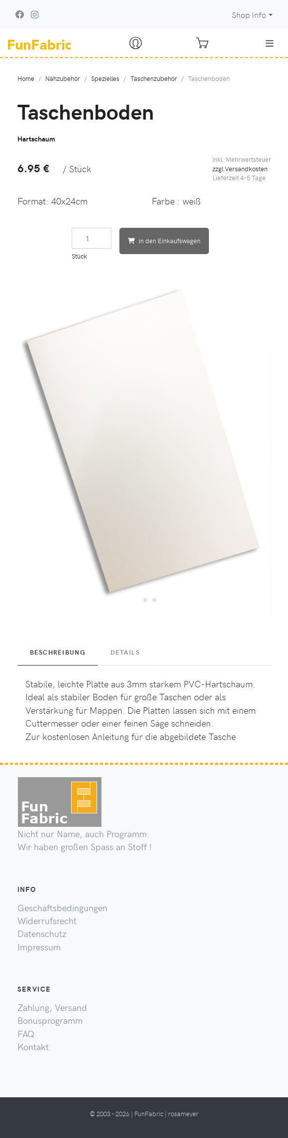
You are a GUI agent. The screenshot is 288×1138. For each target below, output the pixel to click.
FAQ (25, 1034)
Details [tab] (125, 652)
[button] (135, 598)
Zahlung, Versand (52, 1007)
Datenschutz (42, 933)
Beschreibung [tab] (58, 652)
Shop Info (249, 14)
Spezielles (105, 78)
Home (25, 78)
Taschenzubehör (153, 78)
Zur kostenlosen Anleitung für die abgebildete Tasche (130, 736)
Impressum (39, 947)
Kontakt (33, 1047)
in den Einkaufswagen (164, 240)
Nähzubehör (62, 78)
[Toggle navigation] (269, 43)
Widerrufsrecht (47, 921)
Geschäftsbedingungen (62, 908)
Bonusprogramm (50, 1020)
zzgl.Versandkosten (240, 168)
